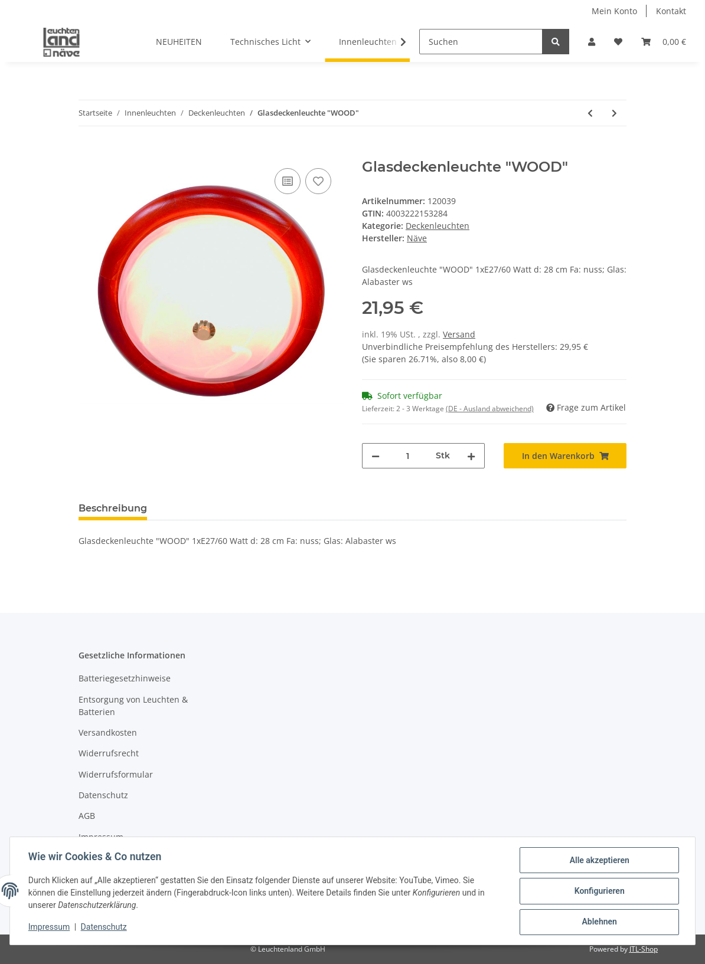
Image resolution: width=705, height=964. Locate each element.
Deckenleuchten (437, 225)
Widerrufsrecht (109, 753)
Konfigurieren (598, 891)
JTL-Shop (643, 949)
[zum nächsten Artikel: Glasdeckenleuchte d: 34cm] (614, 113)
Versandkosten (108, 732)
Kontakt (671, 11)
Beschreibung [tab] (113, 508)
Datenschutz (103, 795)
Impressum (101, 836)
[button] (592, 41)
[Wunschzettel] (618, 41)
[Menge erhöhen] (471, 456)
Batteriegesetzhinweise (125, 678)
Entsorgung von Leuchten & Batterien (133, 705)
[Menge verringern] (376, 456)
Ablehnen (598, 922)
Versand (459, 334)
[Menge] (407, 456)
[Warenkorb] (664, 41)
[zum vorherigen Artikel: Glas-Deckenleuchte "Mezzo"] (590, 113)
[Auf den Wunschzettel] (318, 181)
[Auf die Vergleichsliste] (288, 181)
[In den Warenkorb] (88, 152)
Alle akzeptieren (598, 860)
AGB (87, 815)
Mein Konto (614, 11)
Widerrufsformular (116, 774)
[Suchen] (481, 41)
